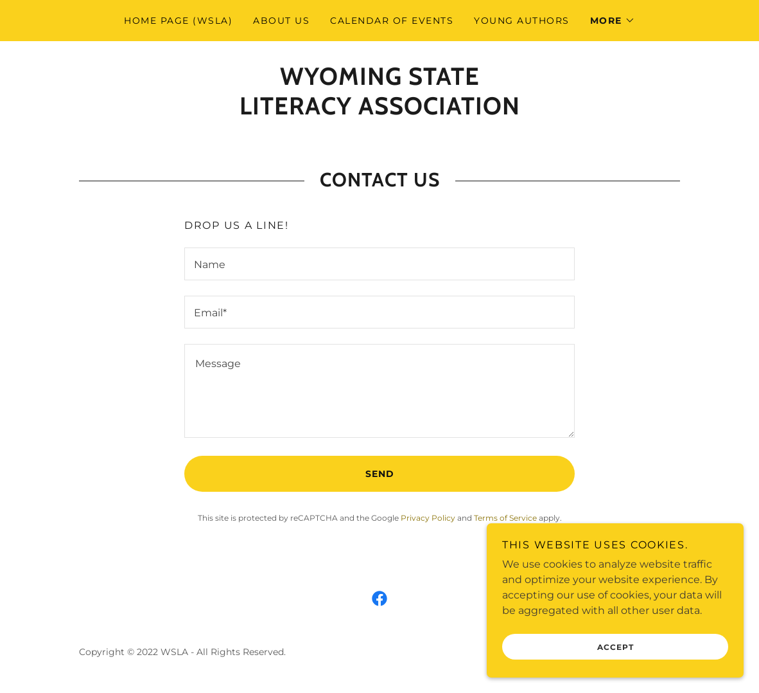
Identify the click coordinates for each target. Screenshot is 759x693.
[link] (380, 111)
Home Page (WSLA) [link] (178, 20)
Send (379, 474)
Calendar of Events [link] (391, 20)
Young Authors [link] (521, 20)
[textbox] (379, 264)
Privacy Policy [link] (428, 518)
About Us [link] (281, 20)
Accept (615, 647)
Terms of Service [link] (505, 518)
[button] (612, 20)
